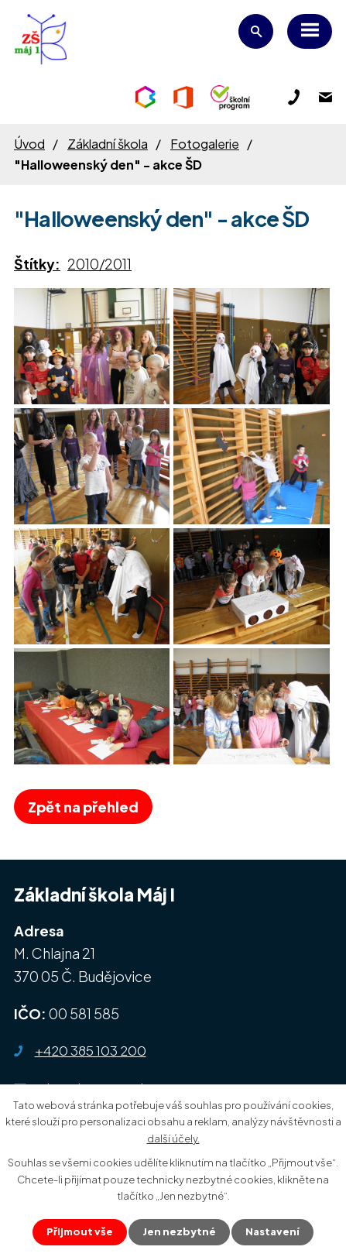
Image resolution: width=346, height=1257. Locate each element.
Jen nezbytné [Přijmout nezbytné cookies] (179, 1231)
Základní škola (107, 144)
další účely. (173, 1138)
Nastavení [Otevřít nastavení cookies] (272, 1231)
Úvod (29, 144)
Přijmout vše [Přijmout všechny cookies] (79, 1231)
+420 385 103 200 (90, 1050)
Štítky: (37, 264)
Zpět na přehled (83, 807)
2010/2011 (99, 264)
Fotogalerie (204, 144)
